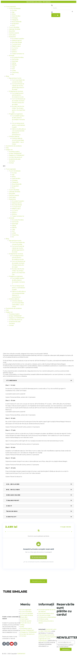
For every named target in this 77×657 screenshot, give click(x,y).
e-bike (14, 70)
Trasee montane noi (18, 53)
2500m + (14, 50)
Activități (11, 55)
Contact (11, 163)
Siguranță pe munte (15, 78)
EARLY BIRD (38, 2)
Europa (14, 10)
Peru (13, 25)
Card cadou (12, 35)
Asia (13, 12)
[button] (14, 166)
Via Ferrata (15, 59)
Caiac (13, 67)
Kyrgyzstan (15, 23)
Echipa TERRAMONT (15, 153)
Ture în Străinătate (15, 8)
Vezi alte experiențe (38, 557)
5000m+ (14, 51)
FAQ (7, 148)
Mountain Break (17, 42)
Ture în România (14, 27)
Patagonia (15, 19)
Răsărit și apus (16, 46)
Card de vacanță (14, 33)
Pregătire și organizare (16, 114)
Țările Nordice (16, 16)
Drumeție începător (18, 38)
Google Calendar (65, 527)
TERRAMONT (21, 653)
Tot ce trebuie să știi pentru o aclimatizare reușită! (18, 125)
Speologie (15, 61)
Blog (7, 76)
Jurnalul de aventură (15, 157)
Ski (13, 74)
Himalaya (15, 18)
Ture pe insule (16, 44)
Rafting (14, 65)
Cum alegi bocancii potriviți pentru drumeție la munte (18, 95)
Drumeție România (17, 57)
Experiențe (12, 36)
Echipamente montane (16, 91)
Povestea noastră (14, 151)
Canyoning (15, 72)
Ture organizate (11, 6)
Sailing (14, 63)
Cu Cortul (15, 48)
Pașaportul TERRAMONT (16, 155)
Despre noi (9, 149)
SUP (13, 68)
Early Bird (12, 31)
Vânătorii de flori (17, 40)
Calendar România (14, 29)
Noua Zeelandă (16, 21)
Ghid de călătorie (14, 136)
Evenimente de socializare (14, 146)
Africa (13, 14)
